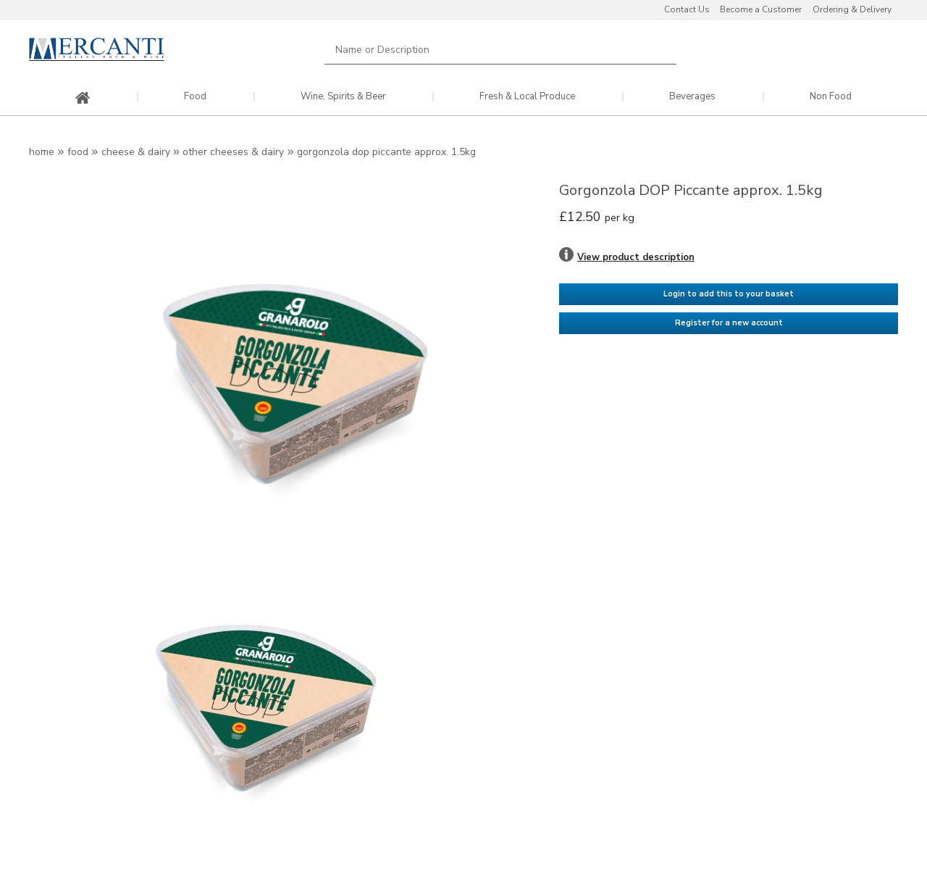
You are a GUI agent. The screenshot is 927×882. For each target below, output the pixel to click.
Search (657, 50)
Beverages (692, 96)
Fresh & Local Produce (527, 96)
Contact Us (687, 9)
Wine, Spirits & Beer (343, 96)
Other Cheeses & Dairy (233, 152)
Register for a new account (729, 322)
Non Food (831, 96)
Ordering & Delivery (852, 9)
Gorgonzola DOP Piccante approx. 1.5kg (386, 152)
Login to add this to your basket (728, 293)
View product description (636, 257)
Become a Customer (761, 9)
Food (195, 96)
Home (41, 152)
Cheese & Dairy (135, 152)
